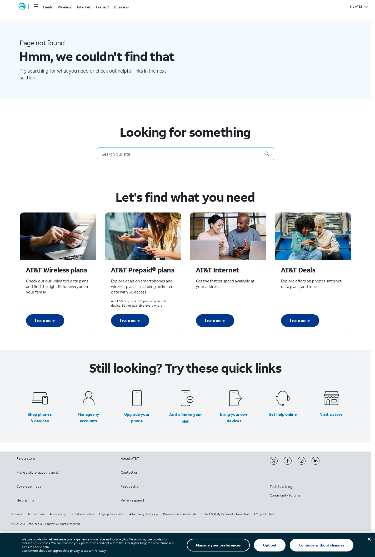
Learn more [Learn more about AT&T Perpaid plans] (130, 320)
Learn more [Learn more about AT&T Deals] (300, 320)
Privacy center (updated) (179, 514)
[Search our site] (185, 154)
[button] (267, 154)
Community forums (285, 495)
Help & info (25, 500)
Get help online (282, 414)
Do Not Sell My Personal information (225, 514)
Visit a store (331, 414)
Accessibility (57, 514)
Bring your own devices (234, 417)
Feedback (130, 486)
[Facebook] (291, 463)
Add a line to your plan (185, 418)
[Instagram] (305, 463)
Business (121, 6)
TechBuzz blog (281, 486)
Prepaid (102, 6)
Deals (48, 6)
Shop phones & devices (40, 417)
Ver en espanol (132, 500)
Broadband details (82, 514)
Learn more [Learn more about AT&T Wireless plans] (45, 320)
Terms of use (36, 514)
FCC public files (264, 514)
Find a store (26, 458)
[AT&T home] (22, 7)
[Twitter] (277, 463)
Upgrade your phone (136, 417)
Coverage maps (29, 486)
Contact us (129, 472)
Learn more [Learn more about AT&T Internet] (215, 320)
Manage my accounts (88, 417)
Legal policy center (111, 514)
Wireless (65, 6)
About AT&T (130, 458)
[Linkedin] (318, 463)
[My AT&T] (359, 6)
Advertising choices (143, 514)
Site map (17, 514)
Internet (84, 6)
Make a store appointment (37, 472)
